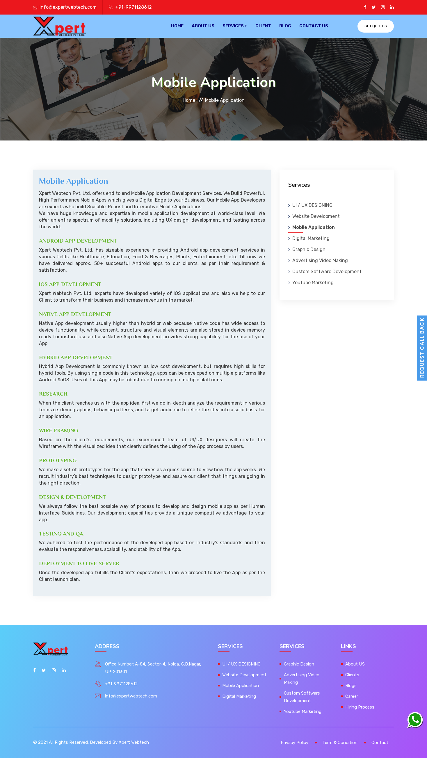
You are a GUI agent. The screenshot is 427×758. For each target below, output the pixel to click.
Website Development (316, 216)
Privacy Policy (294, 742)
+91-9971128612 (133, 7)
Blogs (351, 685)
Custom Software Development (327, 271)
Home (177, 26)
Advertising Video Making (320, 260)
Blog (285, 26)
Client (263, 26)
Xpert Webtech (134, 742)
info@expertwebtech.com (68, 7)
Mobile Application (313, 227)
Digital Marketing (311, 238)
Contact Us (313, 26)
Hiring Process (359, 707)
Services (233, 26)
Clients (352, 674)
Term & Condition (339, 742)
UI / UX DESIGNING (312, 205)
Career (351, 696)
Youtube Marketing (313, 282)
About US (203, 26)
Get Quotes (375, 26)
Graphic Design (308, 249)
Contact (379, 742)
